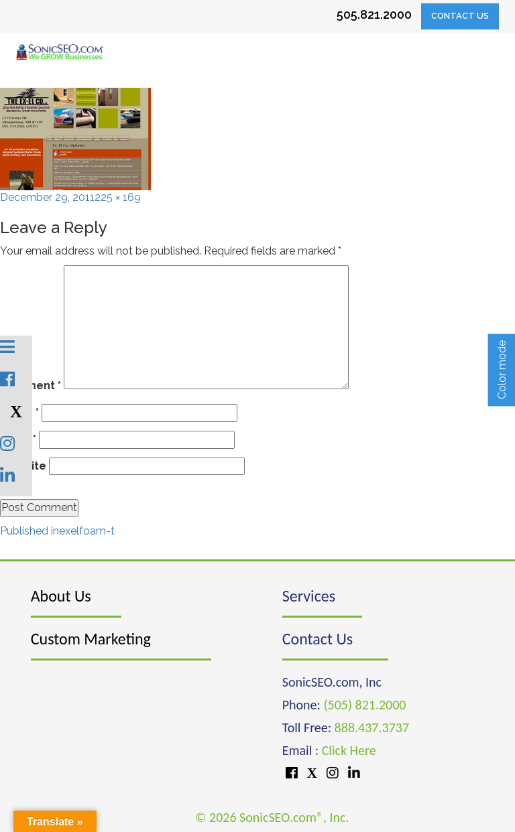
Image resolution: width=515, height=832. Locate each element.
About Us (61, 596)
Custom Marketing (91, 638)
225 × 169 (118, 197)
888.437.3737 (372, 727)
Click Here (349, 750)
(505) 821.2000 (364, 705)
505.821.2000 (374, 14)
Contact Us (460, 16)
